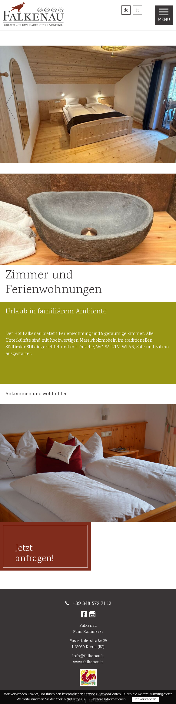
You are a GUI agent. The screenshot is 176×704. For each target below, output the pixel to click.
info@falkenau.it (88, 656)
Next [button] (165, 104)
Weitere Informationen (108, 699)
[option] (88, 104)
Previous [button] (10, 104)
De (126, 10)
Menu (164, 16)
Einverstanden (145, 699)
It (137, 10)
